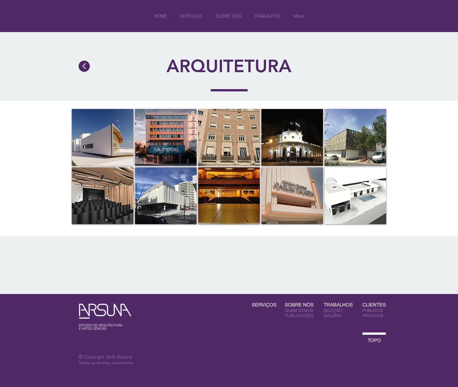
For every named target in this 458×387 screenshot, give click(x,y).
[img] (102, 137)
